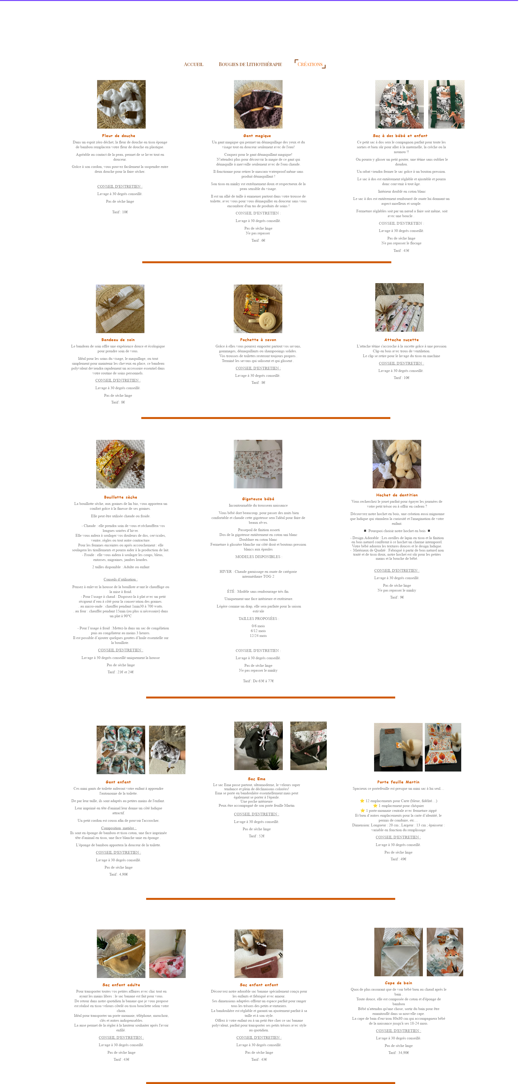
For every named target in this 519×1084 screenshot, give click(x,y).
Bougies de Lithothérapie (250, 64)
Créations (310, 64)
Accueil (193, 64)
